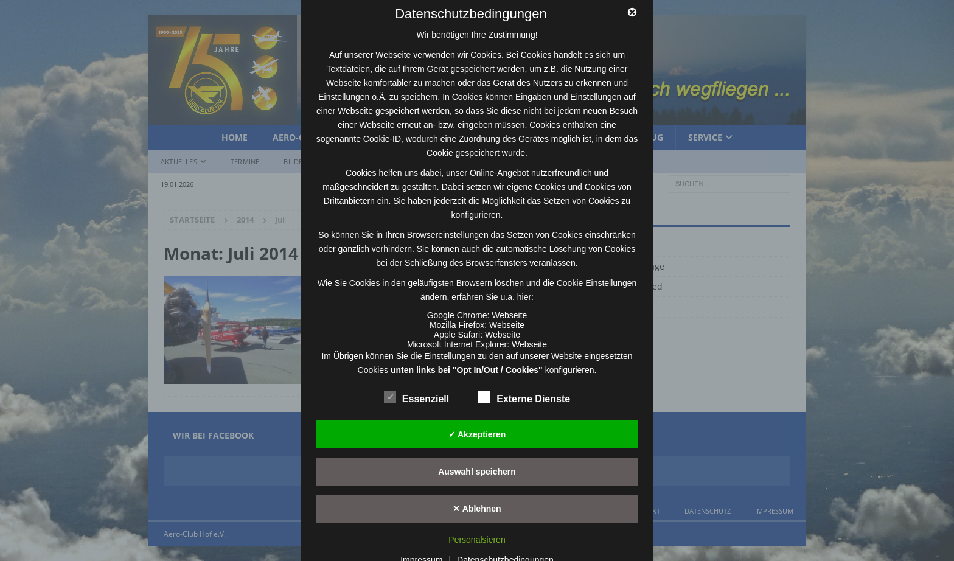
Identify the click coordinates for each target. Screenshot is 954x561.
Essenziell (416, 397)
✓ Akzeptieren (477, 434)
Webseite (509, 315)
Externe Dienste (524, 397)
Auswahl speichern (477, 471)
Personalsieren (476, 540)
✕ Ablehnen (477, 509)
